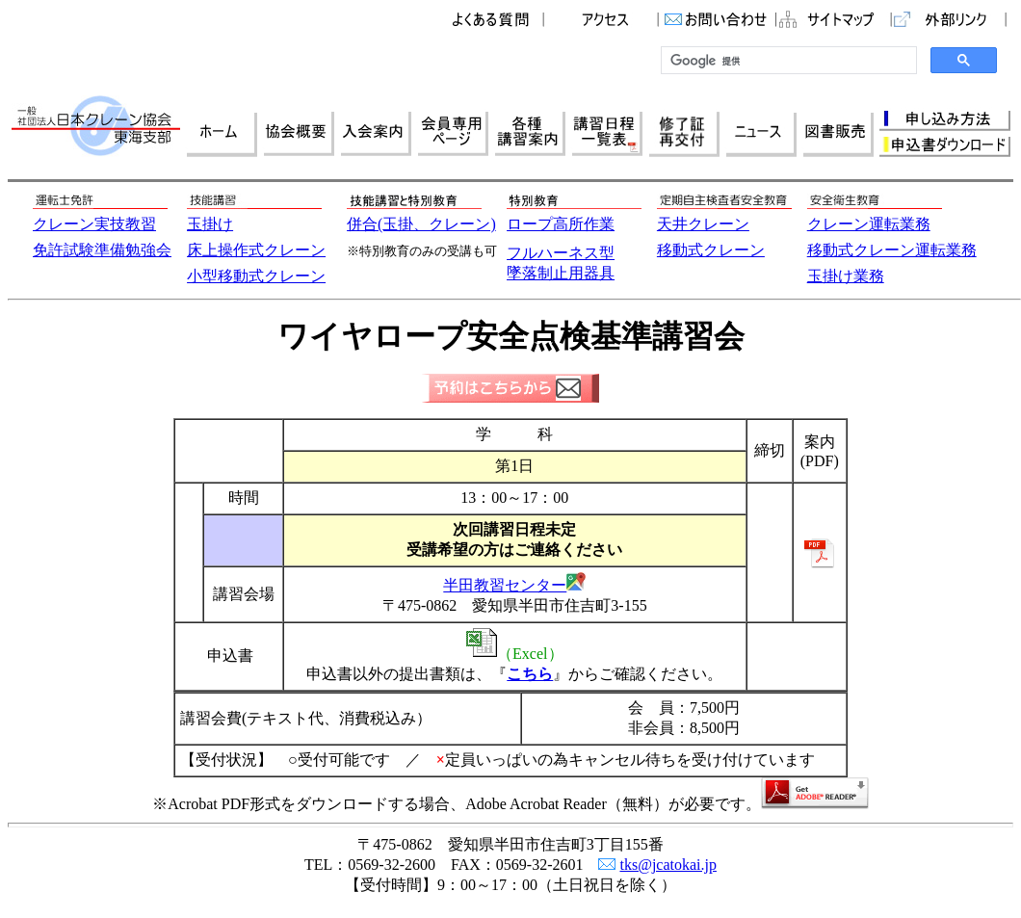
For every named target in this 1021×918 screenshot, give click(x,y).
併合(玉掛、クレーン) (421, 224)
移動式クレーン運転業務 (892, 250)
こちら (530, 674)
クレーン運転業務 (868, 224)
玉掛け (210, 224)
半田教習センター (504, 585)
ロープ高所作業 (561, 224)
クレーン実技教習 (94, 224)
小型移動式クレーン (256, 276)
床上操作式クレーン (256, 250)
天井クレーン (703, 224)
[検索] (786, 60)
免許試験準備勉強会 (102, 250)
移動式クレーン (711, 250)
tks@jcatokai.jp (668, 864)
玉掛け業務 (845, 276)
